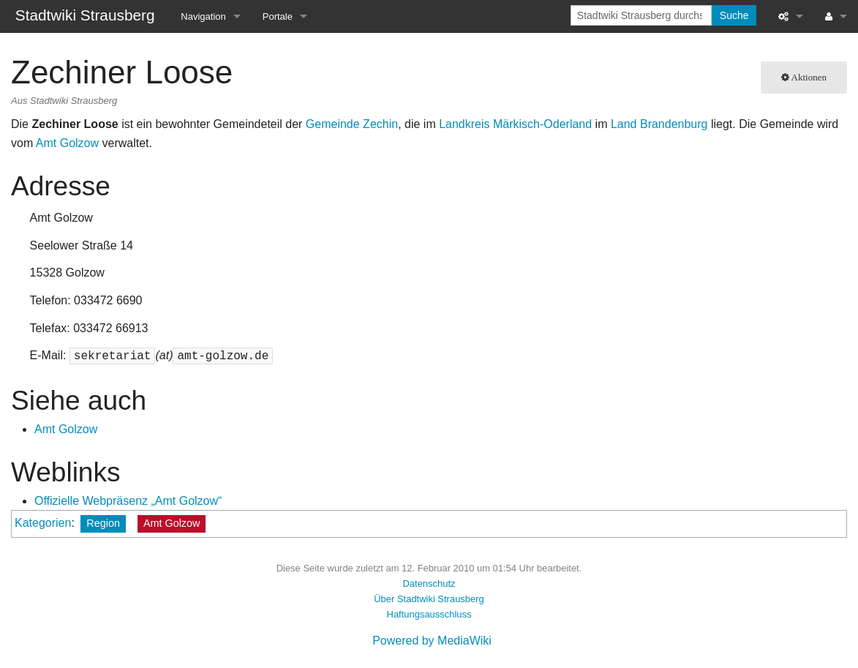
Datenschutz (428, 583)
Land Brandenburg (659, 124)
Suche (734, 15)
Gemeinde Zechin (352, 124)
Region (103, 523)
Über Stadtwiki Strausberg (428, 598)
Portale (278, 16)
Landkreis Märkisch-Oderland (515, 124)
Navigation (203, 16)
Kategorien (43, 523)
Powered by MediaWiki (432, 640)
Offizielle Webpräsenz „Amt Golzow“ (128, 501)
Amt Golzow (67, 143)
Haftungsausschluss (429, 614)
